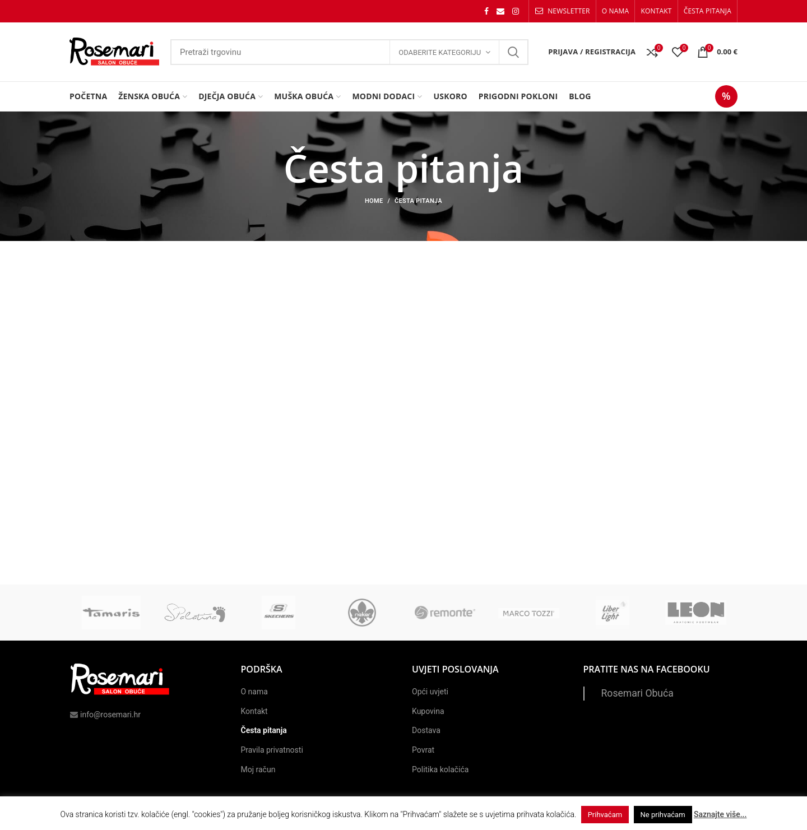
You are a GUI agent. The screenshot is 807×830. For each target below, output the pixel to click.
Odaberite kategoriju (439, 52)
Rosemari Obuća (637, 693)
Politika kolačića (440, 769)
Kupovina (428, 711)
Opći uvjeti (430, 691)
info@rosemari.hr (105, 714)
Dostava (426, 730)
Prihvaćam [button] (605, 814)
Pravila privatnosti (272, 749)
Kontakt (254, 711)
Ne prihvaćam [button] (663, 814)
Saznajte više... (720, 814)
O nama (254, 691)
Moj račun (258, 769)
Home (374, 201)
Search (513, 52)
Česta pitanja (264, 730)
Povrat (423, 749)
